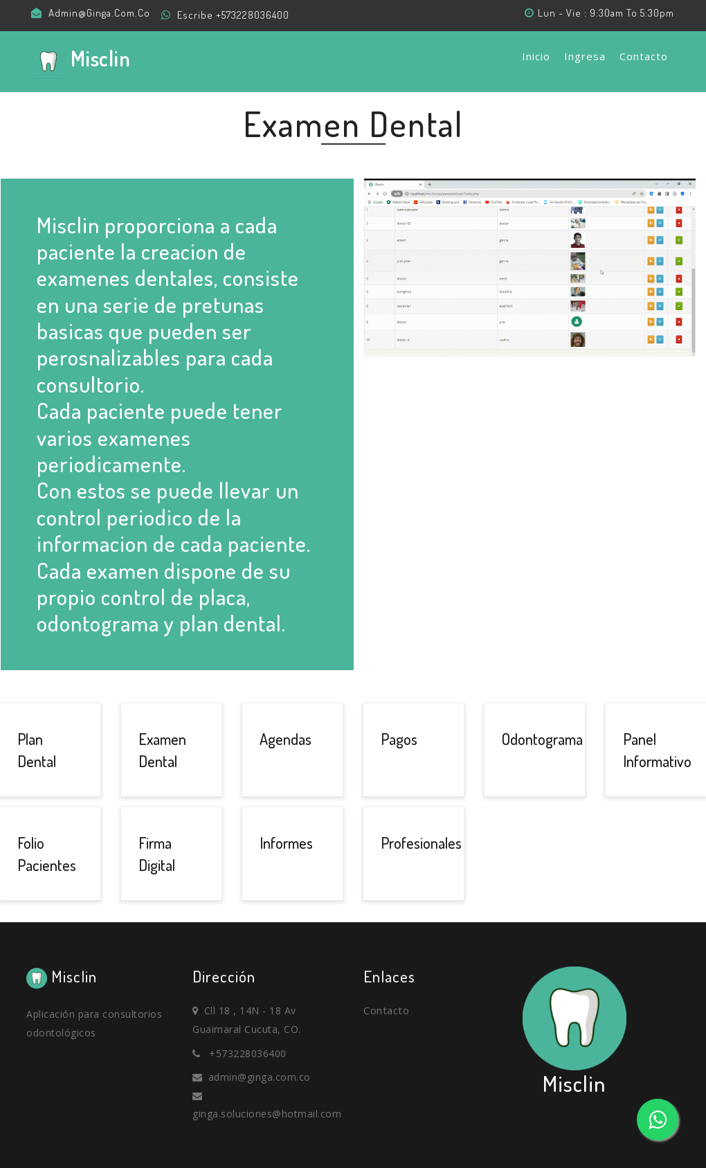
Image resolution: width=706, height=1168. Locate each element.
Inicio (536, 56)
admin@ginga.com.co (99, 12)
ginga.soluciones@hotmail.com (266, 1113)
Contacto (643, 56)
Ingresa (585, 56)
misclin (83, 61)
